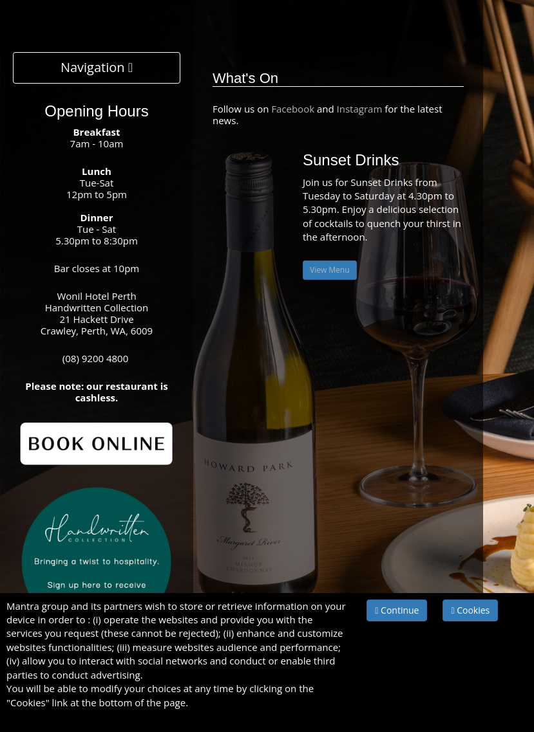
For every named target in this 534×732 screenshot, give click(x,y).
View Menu (330, 269)
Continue (397, 610)
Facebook (294, 108)
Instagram (360, 108)
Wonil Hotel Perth (96, 295)
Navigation (97, 67)
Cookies (470, 610)
